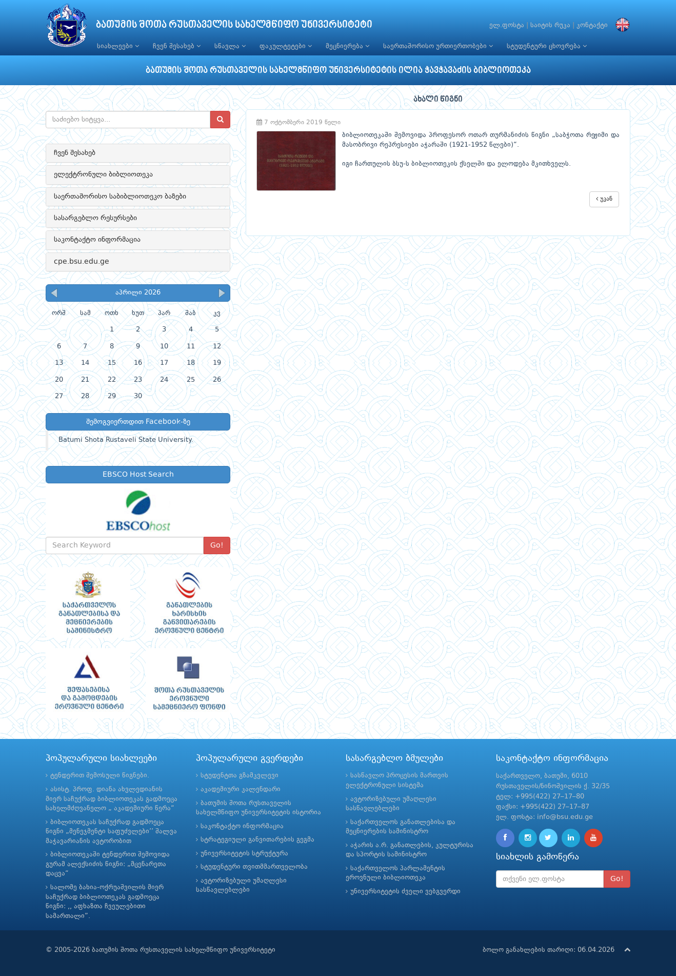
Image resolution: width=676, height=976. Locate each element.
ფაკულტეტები (286, 46)
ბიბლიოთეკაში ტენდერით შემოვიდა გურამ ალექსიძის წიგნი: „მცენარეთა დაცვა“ (108, 864)
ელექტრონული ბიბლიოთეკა (103, 174)
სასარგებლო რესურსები (95, 218)
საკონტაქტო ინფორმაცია (97, 239)
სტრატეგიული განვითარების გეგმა (257, 839)
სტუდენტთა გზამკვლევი (240, 775)
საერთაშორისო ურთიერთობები (438, 46)
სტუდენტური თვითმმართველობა (254, 867)
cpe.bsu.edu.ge (81, 261)
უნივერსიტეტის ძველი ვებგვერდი (405, 891)
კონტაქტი (592, 25)
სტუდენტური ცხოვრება (547, 46)
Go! (217, 545)
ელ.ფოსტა (506, 25)
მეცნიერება (347, 46)
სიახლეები (118, 46)
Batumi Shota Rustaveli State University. (125, 440)
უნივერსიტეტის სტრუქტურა (244, 853)
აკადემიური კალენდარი (241, 789)
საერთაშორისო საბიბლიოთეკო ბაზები (120, 196)
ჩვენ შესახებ (177, 46)
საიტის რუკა (550, 25)
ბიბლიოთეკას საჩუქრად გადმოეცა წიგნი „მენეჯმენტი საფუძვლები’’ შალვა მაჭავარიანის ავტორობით (111, 832)
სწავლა (230, 46)
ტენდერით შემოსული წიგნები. (99, 775)
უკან (604, 199)
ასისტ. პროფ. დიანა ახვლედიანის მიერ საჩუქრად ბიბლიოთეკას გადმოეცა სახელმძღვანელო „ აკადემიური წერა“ (111, 799)
